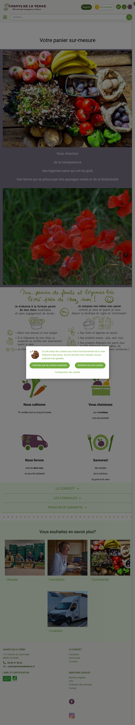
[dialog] (67, 362)
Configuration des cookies (67, 372)
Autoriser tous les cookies (90, 365)
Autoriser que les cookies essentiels (49, 365)
